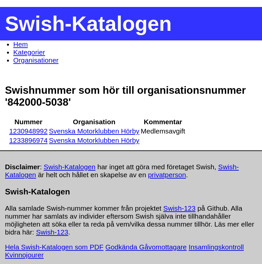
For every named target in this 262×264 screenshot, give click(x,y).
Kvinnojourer (24, 255)
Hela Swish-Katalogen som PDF (54, 247)
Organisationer (35, 60)
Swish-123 (179, 208)
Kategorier (29, 52)
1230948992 (28, 131)
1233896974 (28, 140)
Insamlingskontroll (216, 247)
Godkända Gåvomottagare (146, 247)
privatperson (167, 175)
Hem (20, 44)
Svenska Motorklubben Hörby (94, 131)
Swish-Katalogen (70, 167)
